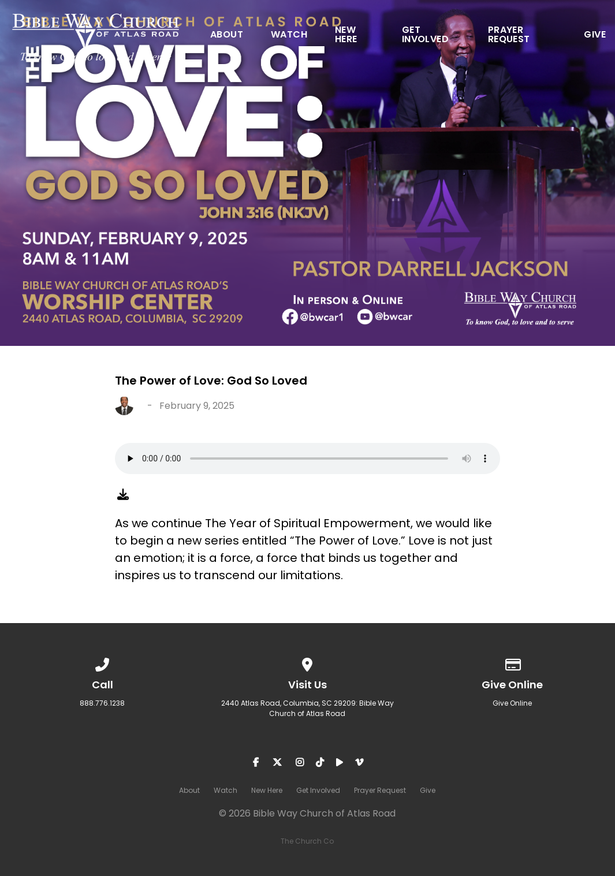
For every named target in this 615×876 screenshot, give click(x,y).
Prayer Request (509, 35)
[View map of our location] (308, 663)
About (226, 35)
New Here (346, 35)
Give (595, 35)
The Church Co (307, 841)
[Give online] (513, 663)
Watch (289, 35)
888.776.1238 (102, 703)
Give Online (512, 703)
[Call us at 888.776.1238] (103, 663)
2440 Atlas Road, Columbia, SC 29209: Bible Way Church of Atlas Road (307, 708)
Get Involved (425, 35)
